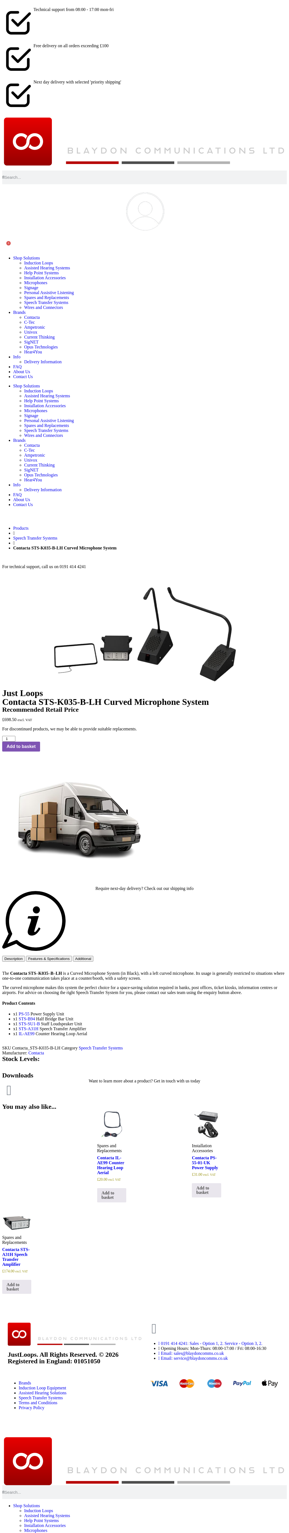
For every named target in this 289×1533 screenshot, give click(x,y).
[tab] (13, 959)
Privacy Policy (31, 1407)
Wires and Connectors (43, 307)
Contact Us (23, 376)
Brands (19, 312)
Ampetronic (34, 327)
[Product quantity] (8, 739)
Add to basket (21, 746)
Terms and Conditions (38, 1402)
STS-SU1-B (29, 1023)
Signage (31, 287)
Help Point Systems (41, 272)
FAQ (17, 366)
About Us (21, 371)
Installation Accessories (45, 277)
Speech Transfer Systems (46, 302)
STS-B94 (27, 1019)
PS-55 (24, 1014)
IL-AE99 (27, 1033)
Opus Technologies (41, 347)
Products (21, 528)
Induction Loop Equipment (42, 1388)
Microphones (35, 282)
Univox (30, 332)
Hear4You (33, 352)
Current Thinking (39, 337)
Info (17, 356)
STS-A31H (28, 1028)
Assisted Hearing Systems (47, 268)
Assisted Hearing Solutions (42, 1392)
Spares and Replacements (46, 297)
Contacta (32, 317)
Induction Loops (38, 263)
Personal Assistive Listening (49, 292)
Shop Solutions (26, 258)
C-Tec (29, 322)
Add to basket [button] (108, 1195)
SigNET (31, 342)
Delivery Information (42, 361)
